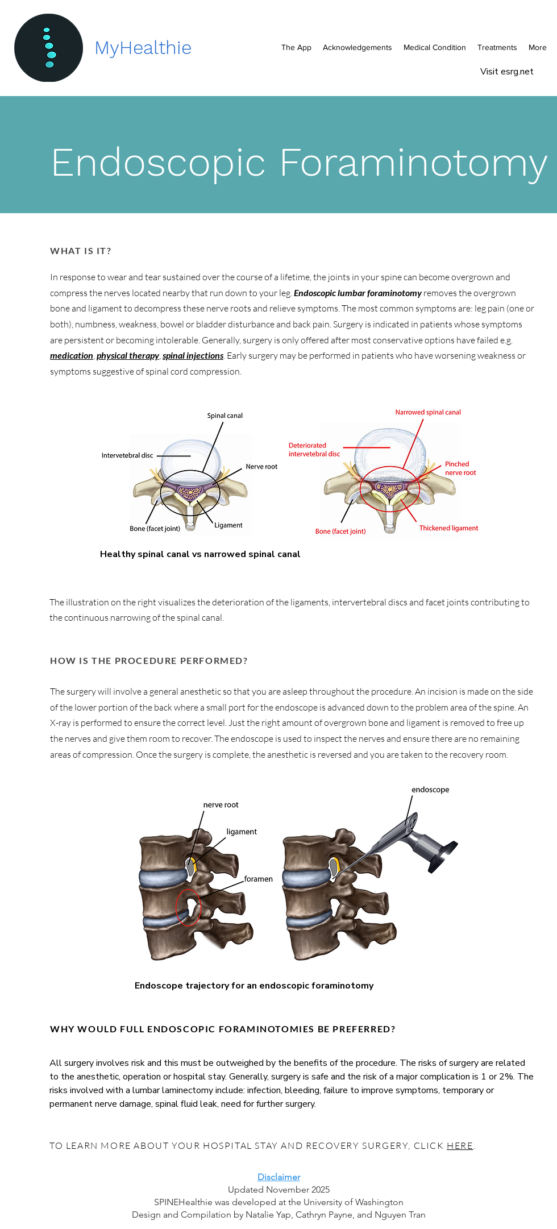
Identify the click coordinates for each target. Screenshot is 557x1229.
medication (71, 355)
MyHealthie (143, 47)
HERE (460, 1145)
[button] (435, 47)
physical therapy (128, 355)
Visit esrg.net (508, 71)
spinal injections (193, 355)
